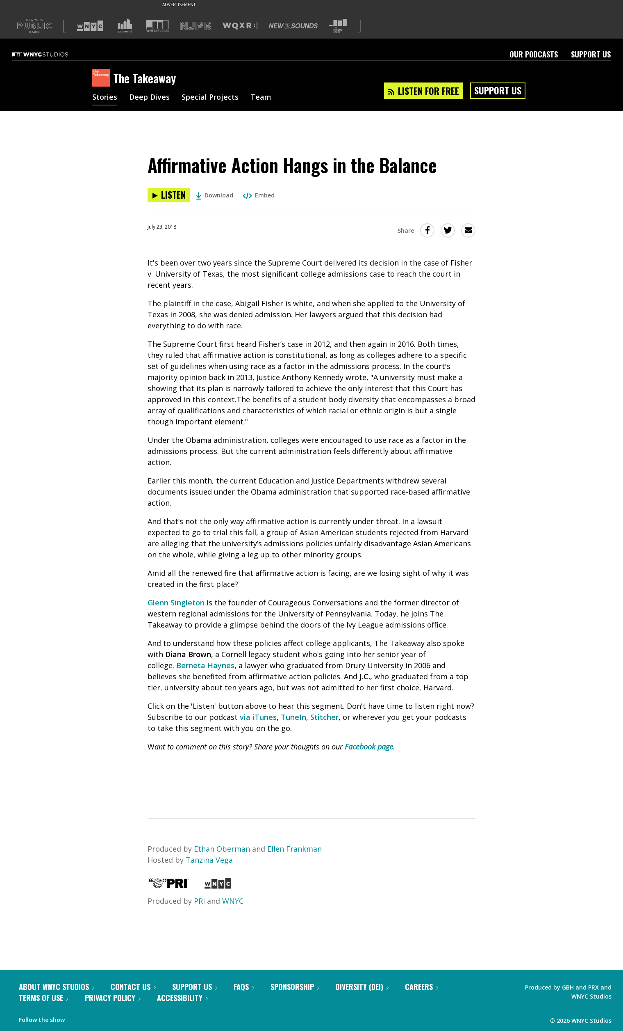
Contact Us (133, 986)
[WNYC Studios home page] (50, 54)
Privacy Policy (113, 997)
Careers (421, 986)
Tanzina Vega (209, 860)
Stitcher (324, 717)
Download (214, 195)
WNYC (232, 901)
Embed (259, 195)
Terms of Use (43, 997)
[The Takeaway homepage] (102, 78)
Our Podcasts (533, 54)
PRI (199, 901)
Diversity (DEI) (362, 986)
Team (260, 97)
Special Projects (210, 97)
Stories (104, 97)
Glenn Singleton (176, 602)
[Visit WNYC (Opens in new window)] (90, 26)
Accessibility (182, 997)
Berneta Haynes (205, 665)
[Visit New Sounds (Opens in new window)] (293, 26)
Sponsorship (295, 986)
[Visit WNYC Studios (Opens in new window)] (157, 26)
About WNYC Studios (56, 986)
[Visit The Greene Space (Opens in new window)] (338, 26)
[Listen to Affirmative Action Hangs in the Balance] (169, 195)
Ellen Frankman (294, 849)
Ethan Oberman (222, 849)
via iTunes (258, 717)
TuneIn (293, 717)
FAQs (244, 986)
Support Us (591, 54)
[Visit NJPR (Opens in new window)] (195, 26)
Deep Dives (149, 97)
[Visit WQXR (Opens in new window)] (240, 26)
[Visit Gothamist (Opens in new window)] (125, 25)
